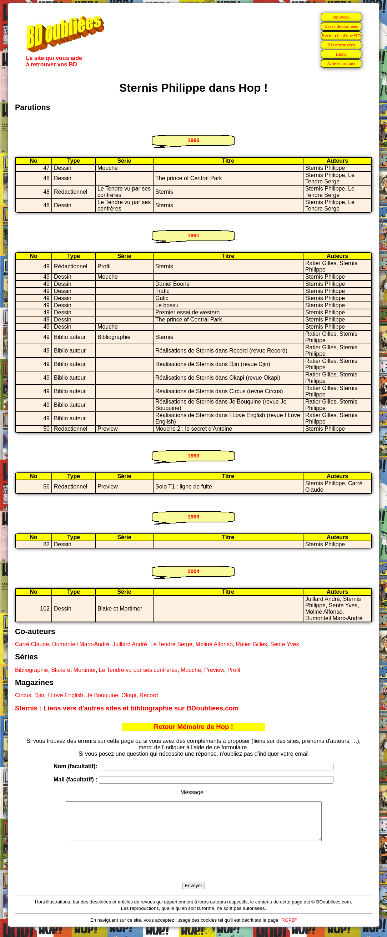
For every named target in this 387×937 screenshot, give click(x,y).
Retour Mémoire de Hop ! (193, 726)
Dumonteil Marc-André (80, 644)
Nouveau (341, 17)
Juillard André (129, 644)
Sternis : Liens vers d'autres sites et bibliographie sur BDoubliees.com (127, 708)
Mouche (191, 670)
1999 (193, 516)
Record (149, 695)
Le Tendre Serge (171, 644)
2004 (193, 571)
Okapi (128, 695)
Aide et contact (341, 63)
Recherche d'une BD (341, 35)
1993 (193, 455)
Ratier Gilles (251, 644)
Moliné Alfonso (214, 644)
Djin (39, 695)
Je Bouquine (102, 695)
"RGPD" (288, 927)
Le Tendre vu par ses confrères (138, 670)
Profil (233, 670)
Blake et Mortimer (73, 670)
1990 (193, 140)
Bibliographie (31, 670)
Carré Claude (32, 644)
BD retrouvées (341, 44)
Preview (214, 670)
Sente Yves (284, 644)
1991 (193, 235)
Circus (23, 695)
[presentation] (193, 869)
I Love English (65, 695)
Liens (341, 54)
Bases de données (341, 26)
